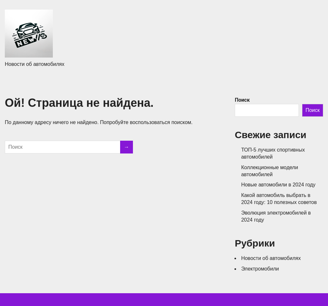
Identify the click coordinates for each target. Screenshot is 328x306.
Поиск (242, 100)
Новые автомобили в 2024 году (278, 184)
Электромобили (260, 268)
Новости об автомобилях (271, 258)
